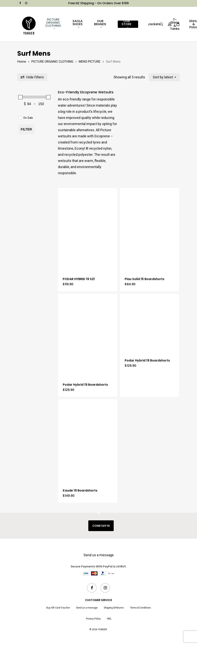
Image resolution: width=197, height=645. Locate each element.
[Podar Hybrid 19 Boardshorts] (87, 335)
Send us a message (98, 555)
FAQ (109, 618)
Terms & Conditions (140, 607)
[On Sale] (19, 117)
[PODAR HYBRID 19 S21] (87, 230)
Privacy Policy (93, 618)
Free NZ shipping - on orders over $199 (98, 3)
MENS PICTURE (89, 61)
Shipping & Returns (114, 607)
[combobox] (164, 77)
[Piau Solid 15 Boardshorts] (149, 230)
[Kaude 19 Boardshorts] (87, 441)
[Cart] (178, 24)
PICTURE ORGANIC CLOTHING (52, 61)
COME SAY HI (101, 526)
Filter (26, 129)
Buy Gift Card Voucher (58, 607)
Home (21, 61)
